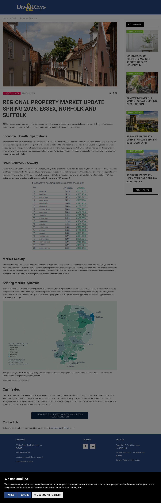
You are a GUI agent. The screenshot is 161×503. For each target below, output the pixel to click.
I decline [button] (24, 495)
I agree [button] (10, 495)
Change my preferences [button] (47, 495)
